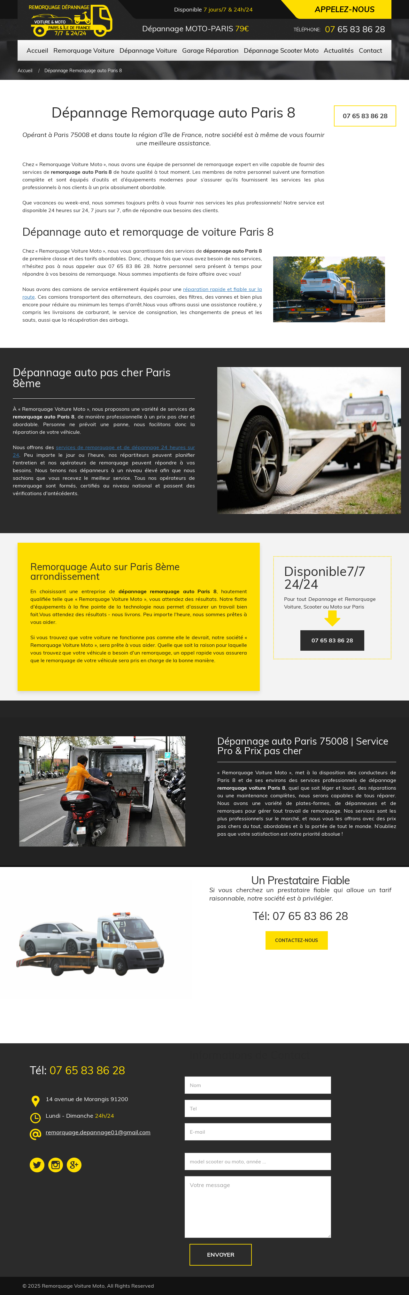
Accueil (25, 70)
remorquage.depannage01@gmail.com (98, 1132)
